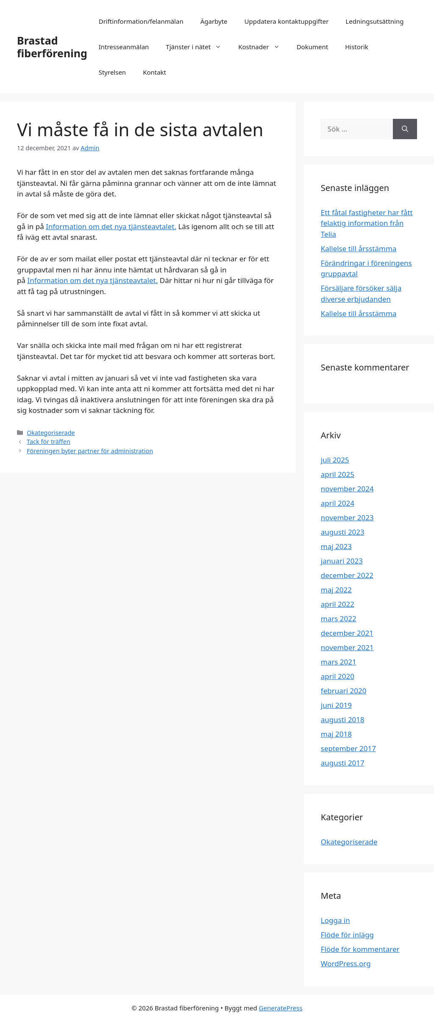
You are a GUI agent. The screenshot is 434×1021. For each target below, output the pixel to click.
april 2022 (337, 604)
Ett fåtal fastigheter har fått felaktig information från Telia (367, 223)
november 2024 (347, 489)
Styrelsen (112, 72)
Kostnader (263, 46)
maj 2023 (336, 546)
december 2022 (347, 575)
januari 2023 (342, 561)
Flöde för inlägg (347, 935)
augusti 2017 (342, 763)
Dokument (312, 46)
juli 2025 (335, 460)
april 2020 (337, 676)
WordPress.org (346, 963)
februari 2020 (344, 691)
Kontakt (154, 72)
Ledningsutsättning (374, 21)
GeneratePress (281, 1008)
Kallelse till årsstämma (359, 248)
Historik (356, 46)
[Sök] (405, 129)
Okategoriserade (51, 433)
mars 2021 (338, 662)
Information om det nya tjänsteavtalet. (111, 226)
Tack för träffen (48, 442)
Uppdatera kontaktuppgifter (287, 21)
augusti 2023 (342, 532)
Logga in (335, 920)
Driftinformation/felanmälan (141, 21)
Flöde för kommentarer (360, 949)
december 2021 (347, 633)
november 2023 (347, 517)
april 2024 (337, 503)
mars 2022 (338, 618)
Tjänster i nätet (198, 46)
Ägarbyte (214, 21)
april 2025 (337, 474)
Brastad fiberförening (52, 46)
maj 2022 (336, 590)
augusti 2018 (342, 719)
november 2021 (347, 647)
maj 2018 (336, 734)
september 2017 (348, 748)
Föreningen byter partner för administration (90, 451)
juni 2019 (336, 705)
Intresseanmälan (124, 46)
